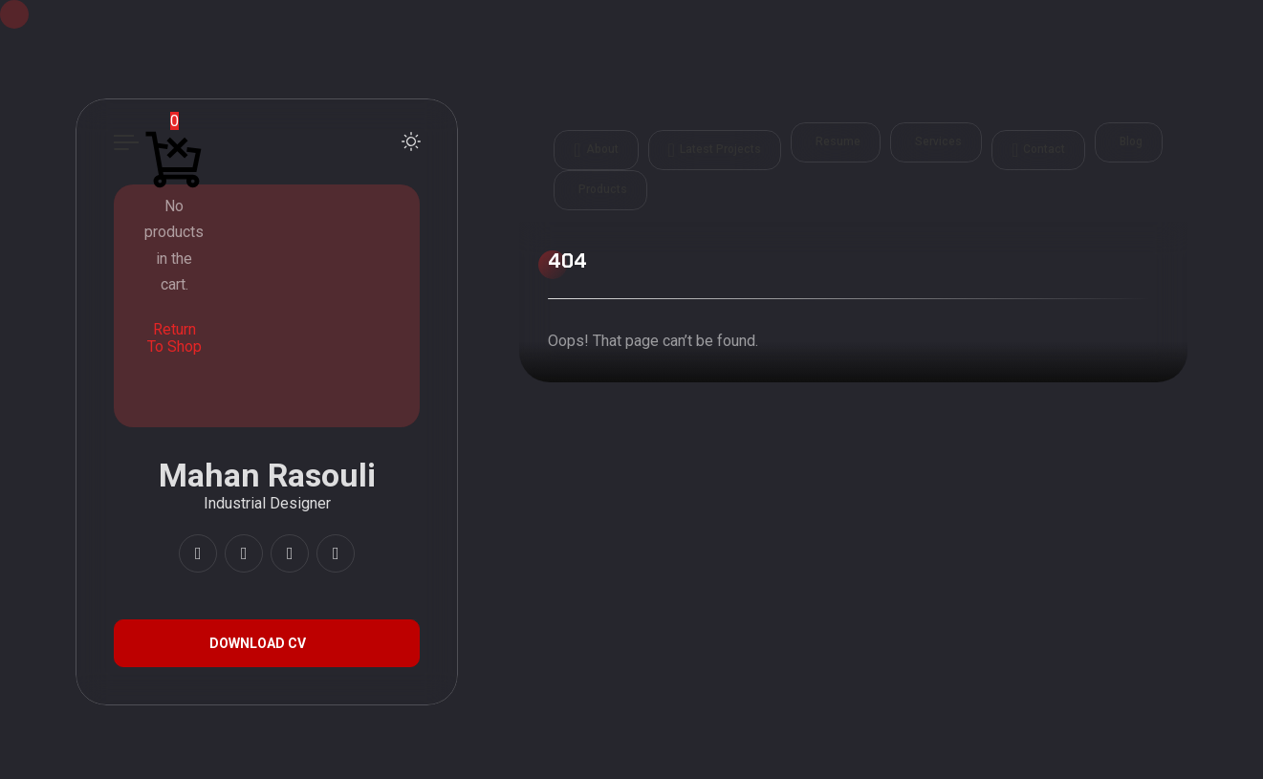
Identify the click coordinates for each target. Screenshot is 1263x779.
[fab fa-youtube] (244, 553)
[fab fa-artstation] (290, 553)
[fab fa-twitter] (335, 553)
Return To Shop (174, 338)
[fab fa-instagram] (198, 553)
